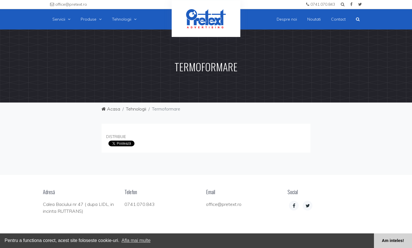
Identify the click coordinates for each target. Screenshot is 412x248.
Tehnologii (124, 19)
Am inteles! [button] (393, 240)
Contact (338, 19)
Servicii (61, 19)
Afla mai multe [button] (136, 240)
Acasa (111, 109)
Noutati (314, 19)
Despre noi (287, 19)
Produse (91, 19)
